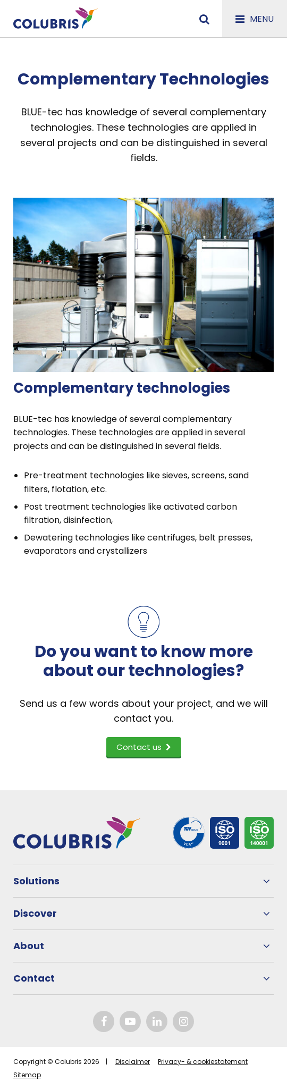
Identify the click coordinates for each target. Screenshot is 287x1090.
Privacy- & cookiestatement (203, 1061)
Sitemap (27, 1074)
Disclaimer (132, 1061)
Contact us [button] (143, 747)
